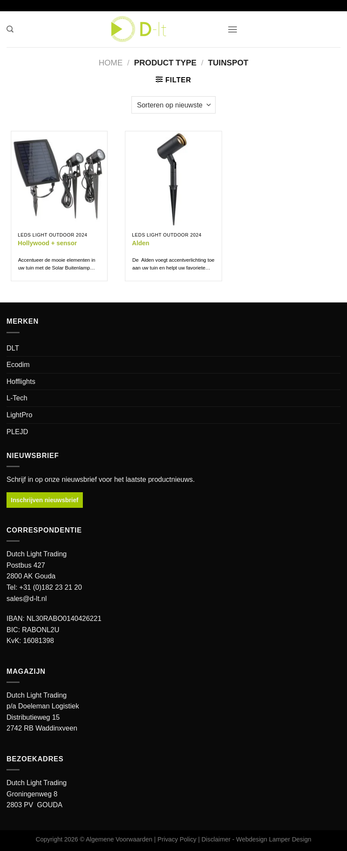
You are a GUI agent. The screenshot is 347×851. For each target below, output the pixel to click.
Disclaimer (215, 839)
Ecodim (18, 364)
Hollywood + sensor (47, 243)
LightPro (20, 415)
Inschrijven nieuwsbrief (45, 500)
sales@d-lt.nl (27, 598)
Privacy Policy (176, 839)
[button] (10, 29)
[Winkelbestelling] (173, 105)
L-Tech (17, 398)
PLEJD (17, 431)
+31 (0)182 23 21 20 (50, 587)
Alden (140, 243)
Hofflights (21, 381)
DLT (13, 348)
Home (110, 62)
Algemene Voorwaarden (119, 839)
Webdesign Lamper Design (273, 839)
